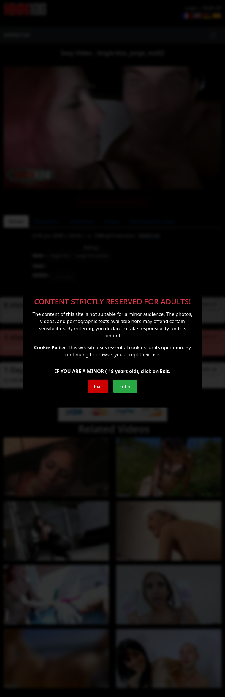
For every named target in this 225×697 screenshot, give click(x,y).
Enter (125, 386)
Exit (98, 386)
